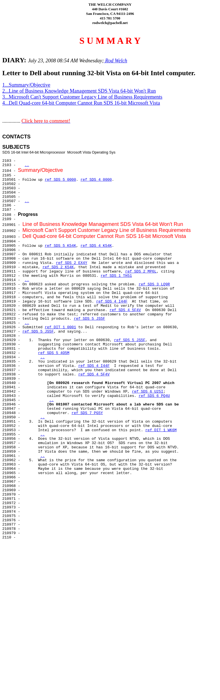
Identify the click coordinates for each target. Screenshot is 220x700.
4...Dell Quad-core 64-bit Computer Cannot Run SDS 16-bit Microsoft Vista (81, 103)
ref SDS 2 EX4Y (71, 263)
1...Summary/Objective (26, 85)
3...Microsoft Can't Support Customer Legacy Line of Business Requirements (82, 97)
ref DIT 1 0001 (60, 327)
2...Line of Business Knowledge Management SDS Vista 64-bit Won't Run (79, 91)
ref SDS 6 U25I (147, 391)
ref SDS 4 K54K (96, 246)
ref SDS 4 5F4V (125, 310)
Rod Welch (115, 60)
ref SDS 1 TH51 (116, 276)
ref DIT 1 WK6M (160, 430)
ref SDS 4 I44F (111, 301)
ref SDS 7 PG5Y (87, 413)
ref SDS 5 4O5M (53, 353)
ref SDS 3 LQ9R (154, 284)
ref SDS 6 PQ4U (154, 396)
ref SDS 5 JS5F (89, 319)
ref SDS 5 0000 (60, 180)
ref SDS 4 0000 (96, 180)
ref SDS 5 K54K (60, 246)
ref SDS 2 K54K (58, 267)
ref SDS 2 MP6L (140, 271)
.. (27, 165)
